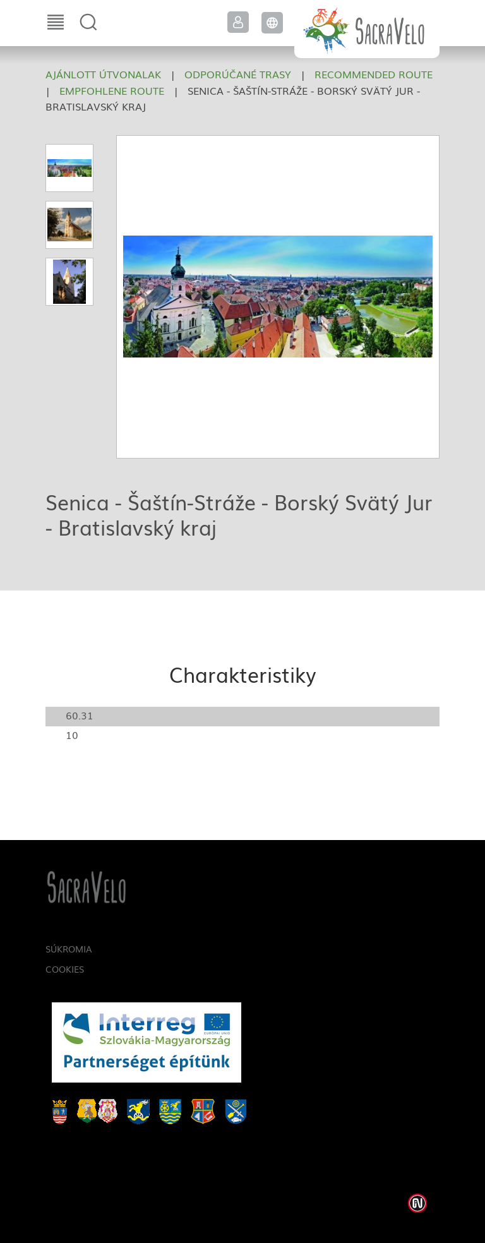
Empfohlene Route (111, 90)
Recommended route (373, 73)
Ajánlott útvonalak (103, 73)
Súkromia (68, 948)
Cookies (64, 969)
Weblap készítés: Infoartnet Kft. (417, 1203)
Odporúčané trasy (237, 73)
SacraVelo (367, 29)
